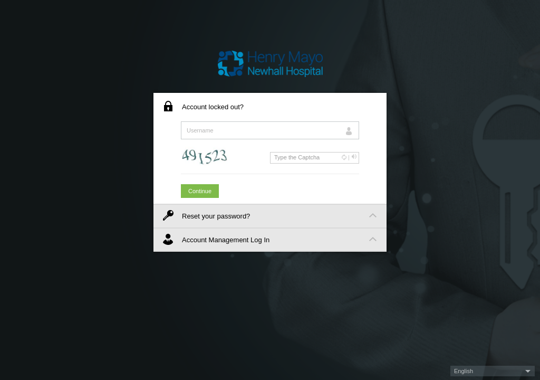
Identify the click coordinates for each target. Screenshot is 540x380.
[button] (492, 371)
